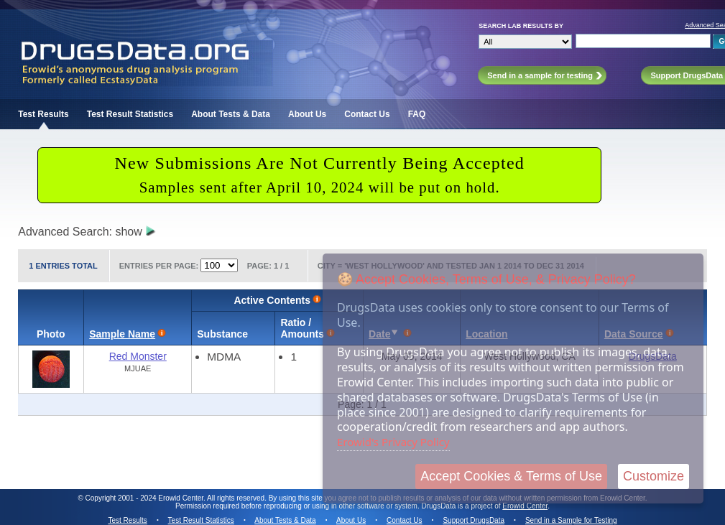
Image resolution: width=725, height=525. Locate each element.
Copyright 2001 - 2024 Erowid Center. (146, 498)
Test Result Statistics (130, 114)
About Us (307, 114)
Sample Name (122, 334)
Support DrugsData (473, 520)
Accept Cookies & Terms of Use (511, 476)
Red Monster (138, 356)
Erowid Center (525, 506)
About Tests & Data (230, 114)
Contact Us (366, 114)
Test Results (43, 114)
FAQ (417, 114)
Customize (653, 476)
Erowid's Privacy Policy (393, 442)
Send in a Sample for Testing (571, 520)
